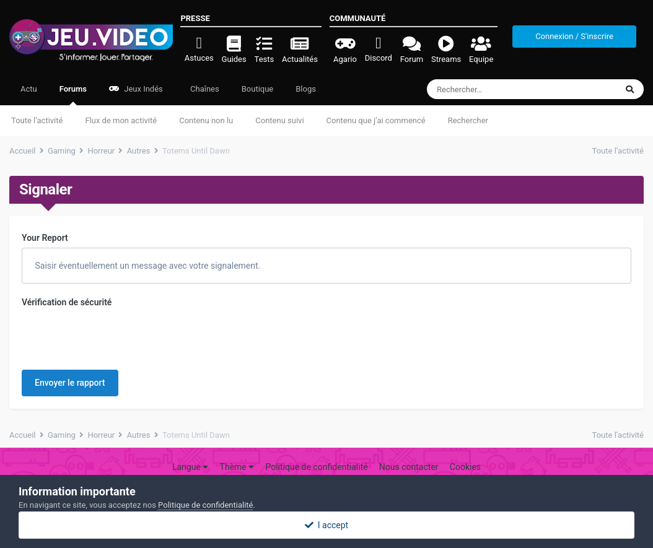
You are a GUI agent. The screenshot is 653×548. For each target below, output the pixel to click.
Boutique (258, 89)
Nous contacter (409, 450)
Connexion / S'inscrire (574, 36)
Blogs (306, 89)
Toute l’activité (37, 120)
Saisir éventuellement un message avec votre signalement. (146, 266)
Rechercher (468, 120)
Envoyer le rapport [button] (70, 334)
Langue (190, 450)
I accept (326, 525)
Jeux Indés (136, 89)
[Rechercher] (488, 89)
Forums (73, 94)
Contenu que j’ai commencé (376, 120)
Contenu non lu (206, 120)
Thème (237, 450)
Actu (28, 89)
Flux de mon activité (121, 120)
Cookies (465, 450)
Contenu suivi (279, 120)
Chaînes (203, 89)
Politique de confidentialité (316, 450)
